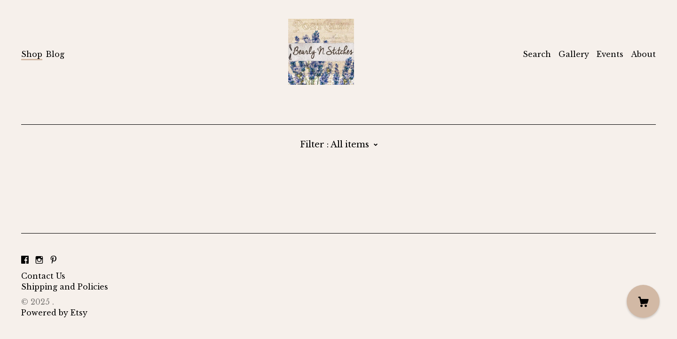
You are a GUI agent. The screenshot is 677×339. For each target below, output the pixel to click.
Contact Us (43, 276)
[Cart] (643, 301)
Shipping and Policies (64, 286)
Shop (31, 54)
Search (537, 54)
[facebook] (25, 260)
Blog (55, 54)
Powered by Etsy (54, 312)
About (643, 54)
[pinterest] (53, 260)
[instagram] (39, 260)
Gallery (574, 54)
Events (610, 54)
